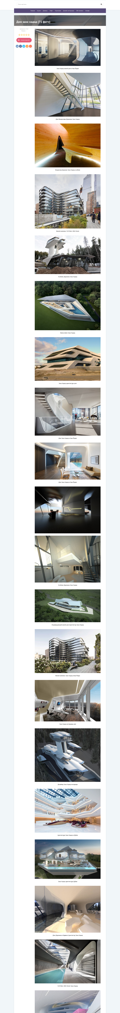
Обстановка (79, 11)
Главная (33, 11)
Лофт (51, 11)
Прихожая (58, 11)
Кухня (39, 11)
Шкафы (87, 11)
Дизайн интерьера (68, 11)
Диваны (45, 11)
